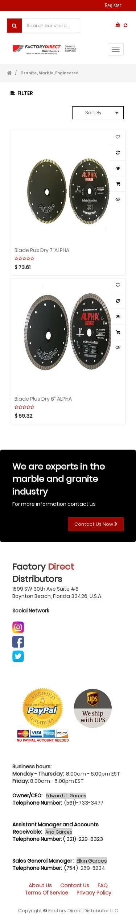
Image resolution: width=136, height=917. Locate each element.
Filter (22, 93)
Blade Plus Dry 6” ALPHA (43, 398)
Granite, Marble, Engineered (49, 73)
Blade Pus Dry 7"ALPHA (42, 250)
